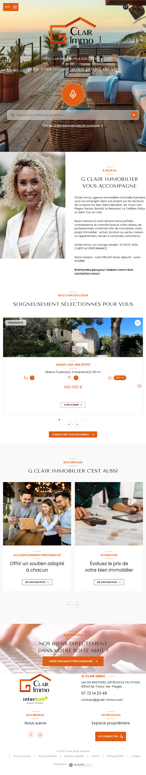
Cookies (135, 756)
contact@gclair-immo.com (102, 700)
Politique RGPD (115, 756)
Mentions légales (74, 756)
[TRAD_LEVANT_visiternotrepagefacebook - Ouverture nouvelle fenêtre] (31, 735)
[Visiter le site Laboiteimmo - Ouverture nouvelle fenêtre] (80, 765)
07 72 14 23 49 (94, 693)
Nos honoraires (22, 756)
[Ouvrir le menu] (10, 7)
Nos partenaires (48, 756)
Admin (95, 756)
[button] (77, 425)
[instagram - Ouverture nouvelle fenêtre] (40, 735)
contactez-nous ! (87, 273)
